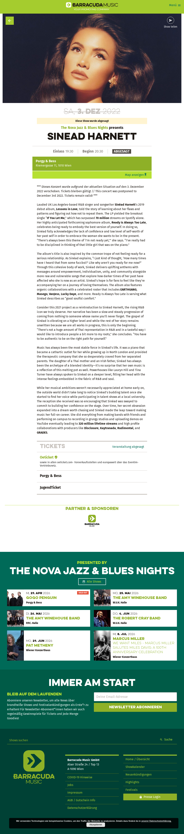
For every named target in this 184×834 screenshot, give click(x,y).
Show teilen (170, 26)
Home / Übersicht (138, 759)
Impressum (75, 792)
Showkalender (135, 767)
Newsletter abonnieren (135, 707)
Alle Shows (94, 581)
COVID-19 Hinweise (79, 777)
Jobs (70, 785)
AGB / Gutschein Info (81, 800)
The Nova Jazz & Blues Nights (84, 128)
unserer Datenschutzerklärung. (156, 821)
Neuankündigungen (139, 774)
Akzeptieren (95, 824)
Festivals (131, 790)
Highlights (132, 782)
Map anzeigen (134, 175)
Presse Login (152, 797)
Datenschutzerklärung (82, 808)
